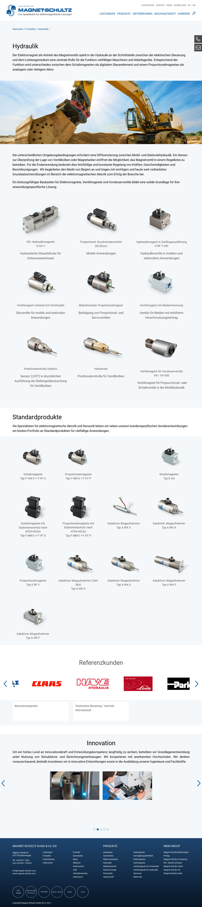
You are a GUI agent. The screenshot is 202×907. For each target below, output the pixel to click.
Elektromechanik (110, 859)
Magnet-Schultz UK (172, 870)
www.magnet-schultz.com (24, 873)
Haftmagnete (139, 863)
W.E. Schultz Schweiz (173, 863)
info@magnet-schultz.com (24, 871)
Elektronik (137, 877)
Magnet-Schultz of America (175, 859)
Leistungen (107, 13)
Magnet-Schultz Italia (173, 873)
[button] (196, 684)
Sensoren (137, 873)
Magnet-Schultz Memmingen (176, 852)
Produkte (124, 13)
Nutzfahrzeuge (109, 870)
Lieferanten (147, 5)
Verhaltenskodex (80, 873)
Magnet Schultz (39, 10)
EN (194, 5)
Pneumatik (108, 873)
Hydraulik (107, 863)
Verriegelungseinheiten (143, 856)
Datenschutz (78, 866)
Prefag (167, 856)
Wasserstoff (108, 877)
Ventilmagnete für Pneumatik (146, 866)
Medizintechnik (109, 866)
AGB (75, 870)
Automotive (108, 856)
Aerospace (107, 852)
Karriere (184, 13)
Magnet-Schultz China (173, 866)
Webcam (77, 863)
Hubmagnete (139, 852)
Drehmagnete (139, 859)
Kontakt (160, 5)
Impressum (78, 877)
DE (189, 5)
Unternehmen (142, 13)
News (169, 5)
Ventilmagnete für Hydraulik (145, 870)
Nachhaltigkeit (165, 13)
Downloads (180, 5)
